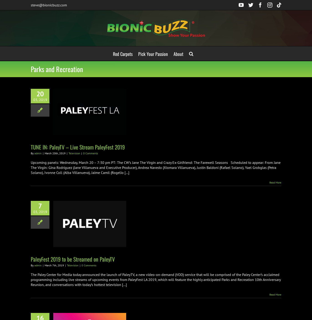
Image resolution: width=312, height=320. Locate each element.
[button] (191, 53)
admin (38, 153)
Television (74, 153)
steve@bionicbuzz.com (49, 5)
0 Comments (90, 153)
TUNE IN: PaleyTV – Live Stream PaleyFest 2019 (78, 147)
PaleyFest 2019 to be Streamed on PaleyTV (73, 259)
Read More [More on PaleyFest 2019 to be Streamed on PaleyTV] (275, 294)
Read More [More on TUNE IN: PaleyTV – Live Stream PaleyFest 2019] (275, 182)
